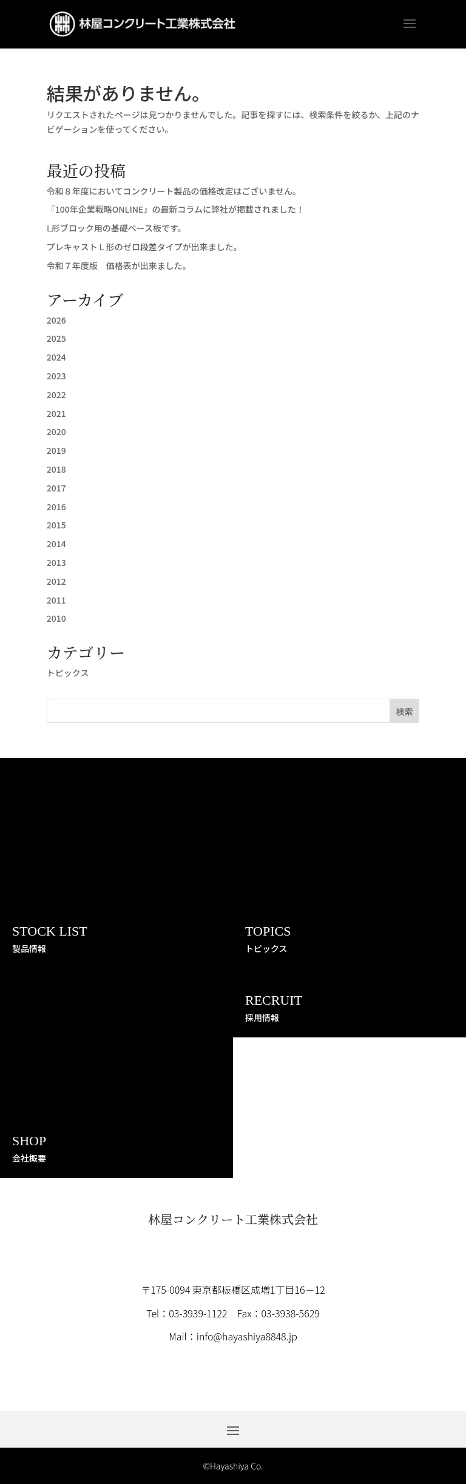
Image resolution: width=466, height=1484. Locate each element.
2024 (56, 357)
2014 (56, 543)
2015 (56, 525)
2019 (56, 450)
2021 (56, 413)
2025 (56, 338)
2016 (56, 507)
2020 (56, 431)
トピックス (68, 673)
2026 (56, 320)
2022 (56, 394)
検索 (404, 711)
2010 (56, 618)
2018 (56, 469)
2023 (56, 376)
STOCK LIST (49, 931)
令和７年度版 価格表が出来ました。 (119, 265)
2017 (56, 488)
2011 (56, 600)
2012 (56, 581)
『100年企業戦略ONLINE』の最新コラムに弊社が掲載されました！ (176, 209)
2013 (56, 562)
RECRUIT (273, 1000)
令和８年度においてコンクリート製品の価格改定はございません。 (174, 191)
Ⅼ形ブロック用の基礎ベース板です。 (116, 228)
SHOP (29, 1140)
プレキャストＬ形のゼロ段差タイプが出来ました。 (144, 247)
